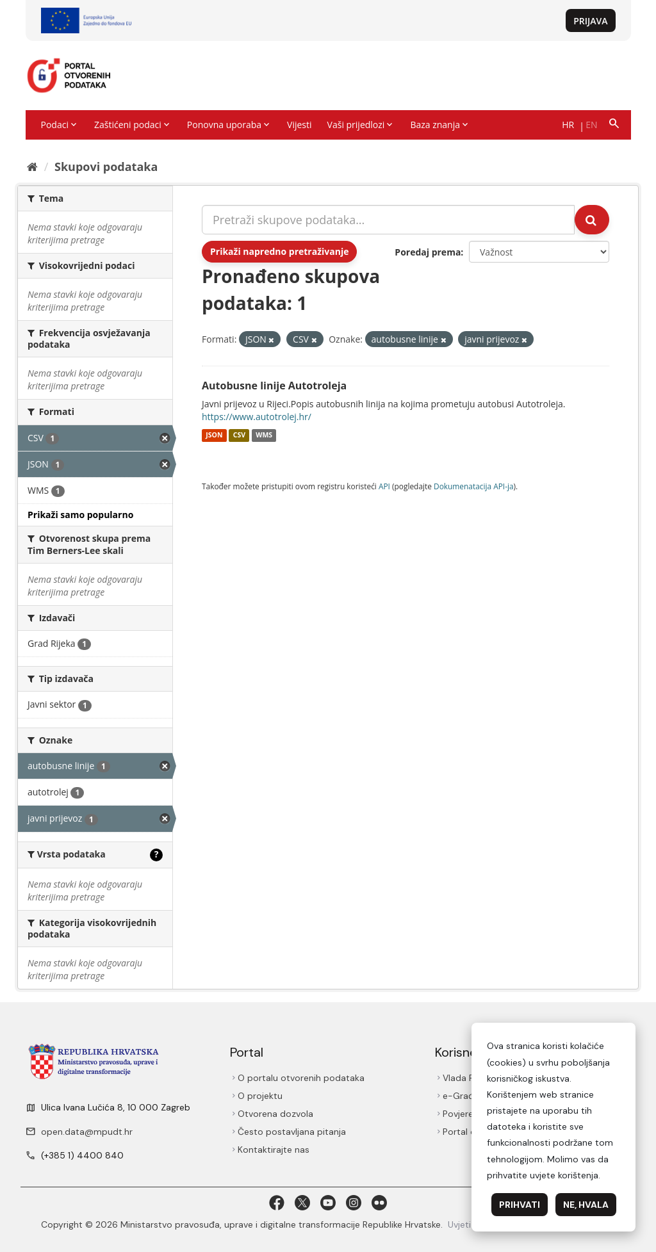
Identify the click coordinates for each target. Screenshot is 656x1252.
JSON (214, 435)
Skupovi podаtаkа (106, 166)
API (384, 486)
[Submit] (592, 219)
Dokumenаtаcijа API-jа (474, 486)
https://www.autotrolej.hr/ (256, 417)
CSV (239, 435)
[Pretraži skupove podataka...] (388, 219)
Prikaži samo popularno (80, 514)
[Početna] (32, 166)
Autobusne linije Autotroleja (274, 385)
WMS (264, 435)
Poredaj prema (428, 252)
